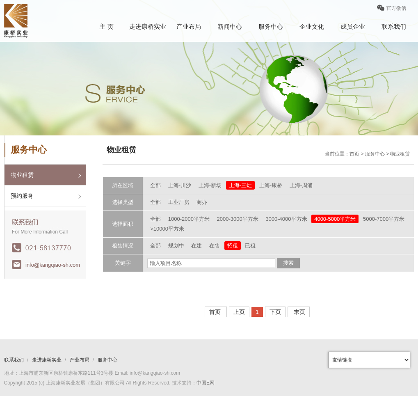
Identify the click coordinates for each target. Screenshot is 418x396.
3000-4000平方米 (286, 219)
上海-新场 (210, 185)
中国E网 (205, 383)
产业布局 (188, 26)
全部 (155, 185)
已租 (250, 246)
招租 (232, 246)
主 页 (106, 26)
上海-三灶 (240, 185)
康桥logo (15, 21)
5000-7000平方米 (383, 219)
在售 (214, 246)
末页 (298, 312)
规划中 (176, 246)
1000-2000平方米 (189, 219)
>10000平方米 (167, 229)
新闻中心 (229, 26)
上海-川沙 (179, 185)
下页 (275, 312)
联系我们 (393, 26)
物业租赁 (22, 175)
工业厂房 (179, 202)
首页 (215, 312)
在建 (196, 246)
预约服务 (22, 195)
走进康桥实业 (147, 26)
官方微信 (391, 10)
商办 (201, 202)
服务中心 (270, 26)
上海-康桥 (270, 185)
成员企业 (352, 26)
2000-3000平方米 (237, 219)
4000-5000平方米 (335, 219)
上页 (239, 312)
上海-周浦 (301, 185)
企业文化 (311, 26)
